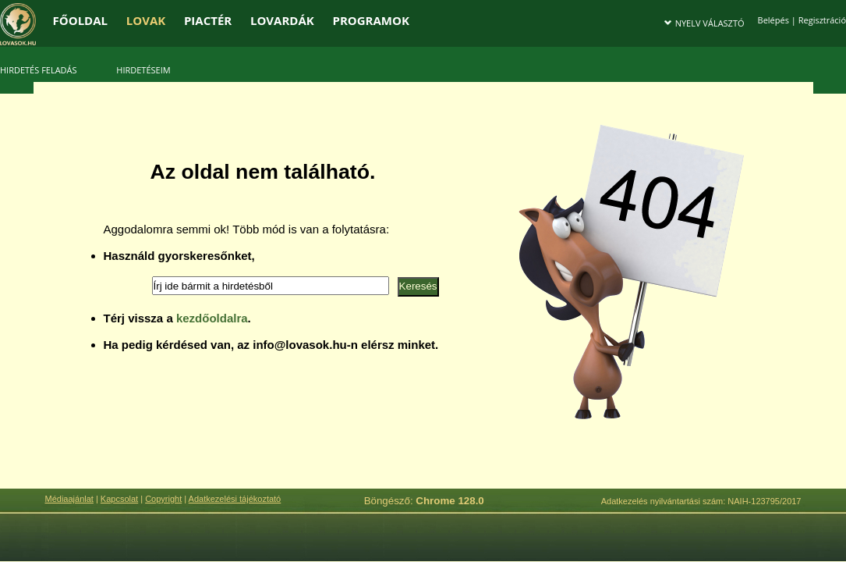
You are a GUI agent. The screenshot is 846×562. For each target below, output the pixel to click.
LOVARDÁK (282, 20)
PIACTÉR (208, 20)
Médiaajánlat (69, 498)
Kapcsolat (119, 498)
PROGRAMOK (370, 20)
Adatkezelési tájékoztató (235, 498)
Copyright (163, 498)
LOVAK (145, 20)
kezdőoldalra (212, 318)
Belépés (773, 20)
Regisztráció (822, 20)
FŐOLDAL (80, 20)
